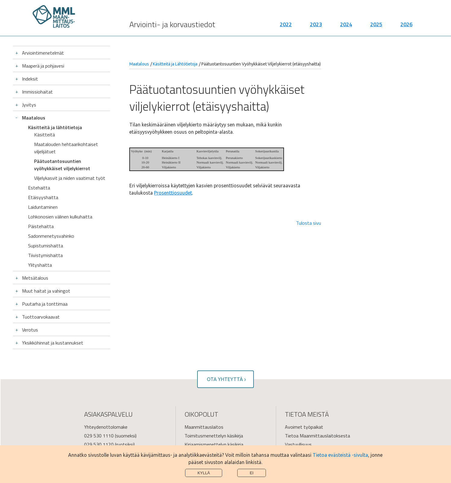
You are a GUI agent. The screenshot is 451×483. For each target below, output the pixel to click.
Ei (252, 473)
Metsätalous (35, 227)
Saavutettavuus (201, 428)
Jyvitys (29, 104)
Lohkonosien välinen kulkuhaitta (60, 166)
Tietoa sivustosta (303, 419)
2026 (406, 27)
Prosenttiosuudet (173, 192)
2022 (286, 27)
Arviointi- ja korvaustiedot (172, 27)
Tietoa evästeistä (303, 428)
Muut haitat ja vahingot (46, 240)
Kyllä (203, 473)
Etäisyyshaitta (43, 146)
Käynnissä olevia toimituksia (213, 419)
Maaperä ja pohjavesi (43, 65)
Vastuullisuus (298, 393)
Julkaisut (193, 411)
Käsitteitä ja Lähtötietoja (175, 64)
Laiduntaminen (43, 156)
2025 (376, 27)
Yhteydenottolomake (106, 376)
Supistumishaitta (45, 195)
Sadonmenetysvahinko (51, 185)
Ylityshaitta (40, 214)
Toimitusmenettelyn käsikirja (213, 385)
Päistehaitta (41, 175)
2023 (316, 27)
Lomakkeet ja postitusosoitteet (117, 419)
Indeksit (30, 78)
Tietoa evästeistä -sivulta (340, 455)
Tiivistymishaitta (45, 204)
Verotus (30, 279)
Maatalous (33, 117)
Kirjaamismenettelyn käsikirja (213, 393)
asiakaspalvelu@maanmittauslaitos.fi (122, 402)
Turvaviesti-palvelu (103, 411)
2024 (346, 27)
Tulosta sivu (308, 223)
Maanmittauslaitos (203, 376)
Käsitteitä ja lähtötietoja (55, 127)
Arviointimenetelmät (43, 52)
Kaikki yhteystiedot (304, 402)
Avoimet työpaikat (304, 376)
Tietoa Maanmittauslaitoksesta (317, 385)
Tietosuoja (296, 411)
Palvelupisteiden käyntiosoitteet (117, 428)
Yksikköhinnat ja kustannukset (52, 292)
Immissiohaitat (37, 91)
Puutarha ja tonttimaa (45, 253)
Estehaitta (39, 137)
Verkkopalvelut (199, 402)
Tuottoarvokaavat (41, 266)
